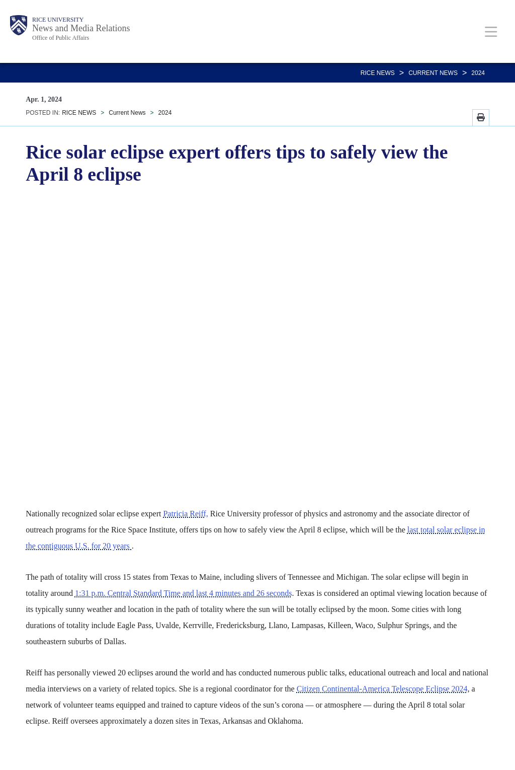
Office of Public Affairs (60, 37)
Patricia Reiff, (185, 513)
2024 (478, 72)
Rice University (57, 20)
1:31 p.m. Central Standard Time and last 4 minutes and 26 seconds (183, 593)
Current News (433, 72)
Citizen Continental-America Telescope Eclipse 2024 (382, 688)
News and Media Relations (81, 28)
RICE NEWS (378, 72)
